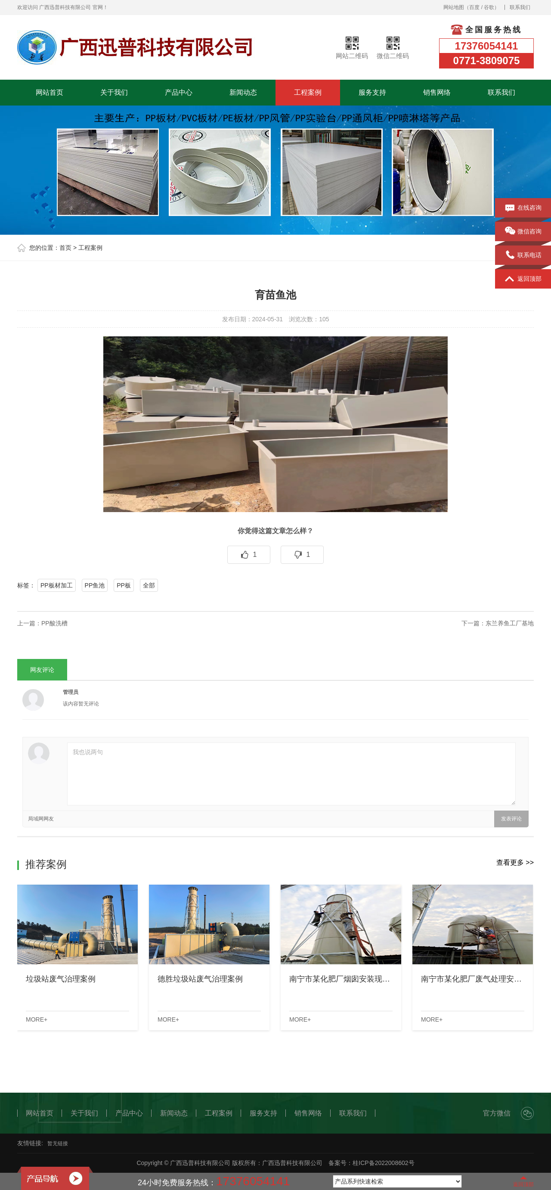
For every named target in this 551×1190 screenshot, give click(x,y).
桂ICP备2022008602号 (383, 1162)
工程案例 (308, 92)
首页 (65, 247)
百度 (474, 7)
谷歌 (489, 7)
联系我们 (520, 7)
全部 (149, 585)
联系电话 (523, 255)
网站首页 (49, 92)
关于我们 (114, 92)
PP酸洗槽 (54, 623)
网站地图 (453, 7)
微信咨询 (523, 232)
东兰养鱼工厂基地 (510, 623)
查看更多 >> (515, 862)
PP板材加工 (56, 585)
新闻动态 (243, 92)
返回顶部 (523, 279)
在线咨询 (523, 208)
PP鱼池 (95, 585)
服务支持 (372, 92)
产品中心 (178, 92)
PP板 (124, 585)
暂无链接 (57, 1143)
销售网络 (437, 92)
